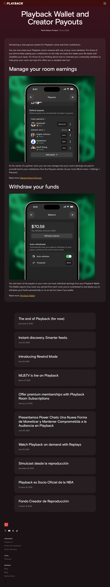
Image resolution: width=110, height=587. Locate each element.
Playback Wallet (27, 295)
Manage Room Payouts (31, 178)
